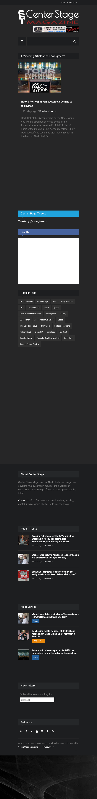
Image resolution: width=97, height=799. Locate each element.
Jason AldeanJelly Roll (43, 320)
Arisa (55, 302)
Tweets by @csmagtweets (32, 221)
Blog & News (38, 641)
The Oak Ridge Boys (28, 326)
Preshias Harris (47, 111)
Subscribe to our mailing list (36, 694)
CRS (22, 308)
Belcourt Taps (42, 302)
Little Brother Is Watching (30, 314)
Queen (56, 308)
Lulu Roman (25, 320)
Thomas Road (34, 308)
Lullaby (63, 314)
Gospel (60, 320)
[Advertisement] (41, 184)
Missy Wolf (48, 545)
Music (35, 621)
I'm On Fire (45, 326)
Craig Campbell (26, 302)
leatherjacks (50, 314)
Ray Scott (63, 332)
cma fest (51, 332)
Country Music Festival (29, 344)
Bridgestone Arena (62, 326)
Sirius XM (39, 332)
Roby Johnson (67, 302)
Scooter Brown (26, 338)
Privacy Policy (48, 747)
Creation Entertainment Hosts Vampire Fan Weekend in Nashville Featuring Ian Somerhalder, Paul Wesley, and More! (53, 539)
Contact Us (24, 500)
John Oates (69, 338)
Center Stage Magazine (28, 747)
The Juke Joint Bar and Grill (48, 338)
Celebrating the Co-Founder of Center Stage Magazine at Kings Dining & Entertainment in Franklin (53, 634)
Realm (46, 308)
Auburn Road (25, 332)
